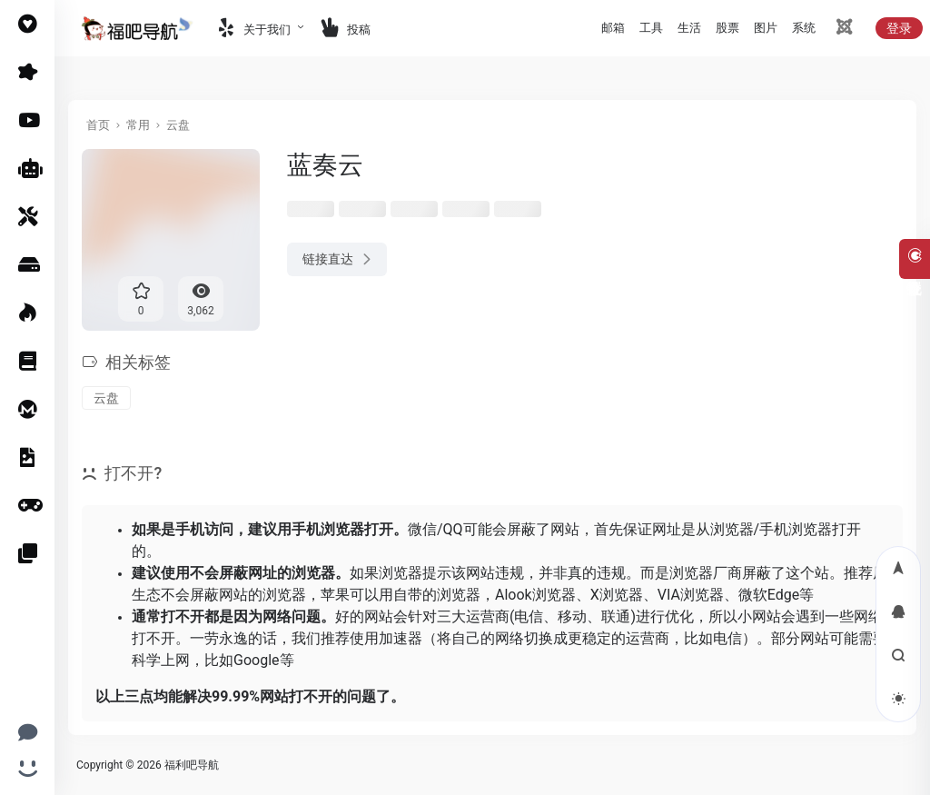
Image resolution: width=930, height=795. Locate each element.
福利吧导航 (191, 765)
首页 (98, 125)
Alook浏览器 (535, 594)
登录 (899, 28)
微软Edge (768, 594)
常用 (138, 125)
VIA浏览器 (691, 594)
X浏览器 (616, 594)
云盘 (178, 125)
